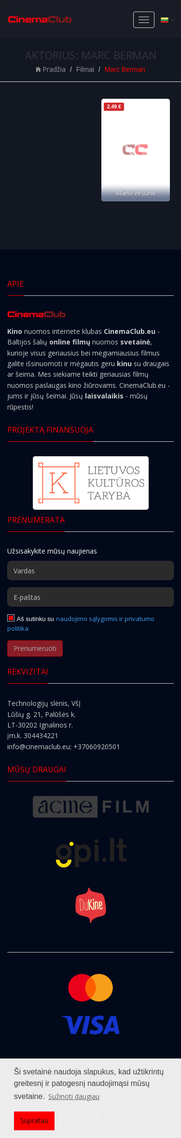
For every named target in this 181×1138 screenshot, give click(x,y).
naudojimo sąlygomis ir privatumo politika (80, 623)
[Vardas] (90, 570)
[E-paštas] (90, 597)
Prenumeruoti (35, 648)
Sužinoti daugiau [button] (73, 1096)
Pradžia (51, 69)
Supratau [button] (34, 1120)
